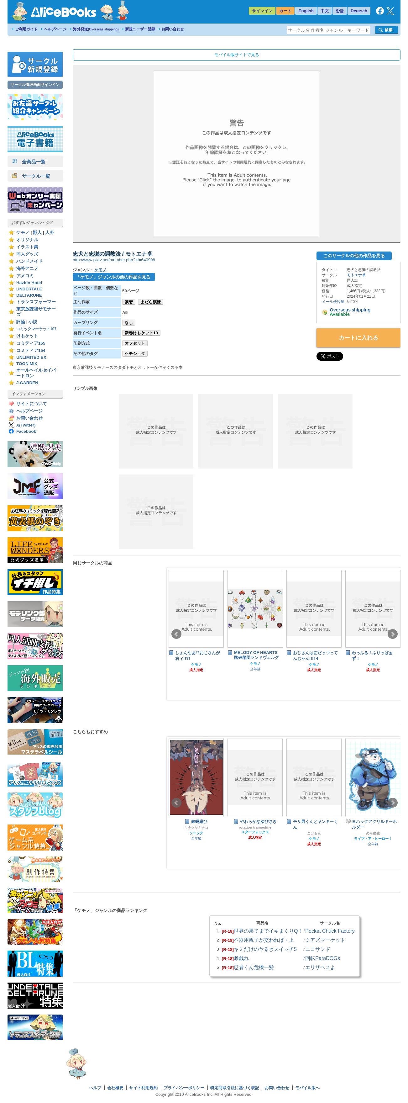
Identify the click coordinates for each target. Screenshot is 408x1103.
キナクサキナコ (196, 828)
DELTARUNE (29, 295)
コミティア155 (30, 343)
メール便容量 (333, 302)
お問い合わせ (172, 29)
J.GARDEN (27, 382)
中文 (325, 10)
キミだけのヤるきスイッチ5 (265, 949)
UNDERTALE (29, 289)
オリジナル (27, 239)
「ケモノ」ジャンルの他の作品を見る (113, 276)
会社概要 (115, 1087)
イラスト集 (27, 247)
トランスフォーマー (36, 302)
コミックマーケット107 (36, 329)
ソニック (196, 833)
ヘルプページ (55, 29)
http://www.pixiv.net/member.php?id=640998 (114, 259)
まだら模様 (150, 302)
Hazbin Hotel (29, 282)
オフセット (135, 343)
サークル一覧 (31, 176)
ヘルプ (95, 1087)
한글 (340, 10)
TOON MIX (26, 363)
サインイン (262, 10)
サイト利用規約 (143, 1087)
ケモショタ (135, 353)
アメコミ (25, 275)
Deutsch (359, 10)
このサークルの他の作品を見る (354, 255)
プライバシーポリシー (184, 1087)
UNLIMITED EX (31, 357)
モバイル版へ (307, 1087)
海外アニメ (27, 268)
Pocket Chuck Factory (330, 931)
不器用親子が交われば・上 (264, 940)
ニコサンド (317, 949)
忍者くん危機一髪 (254, 967)
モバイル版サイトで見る (236, 54)
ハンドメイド (29, 261)
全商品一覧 (28, 161)
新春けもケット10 (141, 333)
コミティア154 (30, 350)
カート (285, 10)
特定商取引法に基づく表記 (234, 1087)
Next (393, 634)
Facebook (26, 431)
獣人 (37, 232)
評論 (20, 322)
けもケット (27, 336)
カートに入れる (358, 338)
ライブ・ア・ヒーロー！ (373, 839)
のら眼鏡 (373, 833)
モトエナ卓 (356, 275)
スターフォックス (255, 832)
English (306, 10)
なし (129, 322)
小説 (33, 322)
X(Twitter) (26, 425)
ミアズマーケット (325, 940)
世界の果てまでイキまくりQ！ (268, 931)
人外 (49, 232)
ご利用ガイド (26, 29)
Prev (176, 634)
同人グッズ (27, 254)
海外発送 (96, 29)
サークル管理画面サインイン (35, 84)
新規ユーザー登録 (140, 29)
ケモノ (22, 232)
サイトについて (31, 403)
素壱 (129, 302)
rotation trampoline (255, 827)
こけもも (314, 833)
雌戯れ (241, 958)
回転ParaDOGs (322, 958)
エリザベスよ (320, 967)
